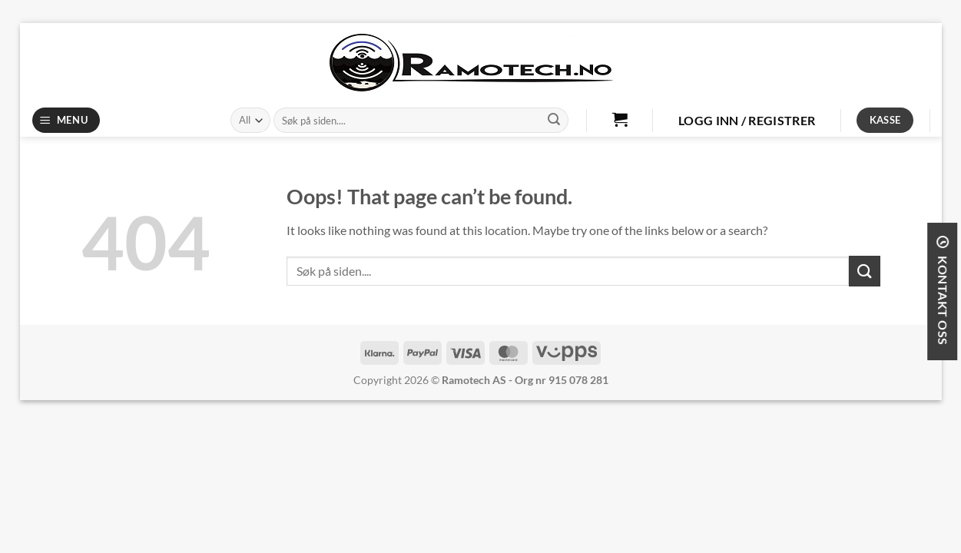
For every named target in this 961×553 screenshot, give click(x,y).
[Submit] (554, 121)
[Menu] (66, 120)
